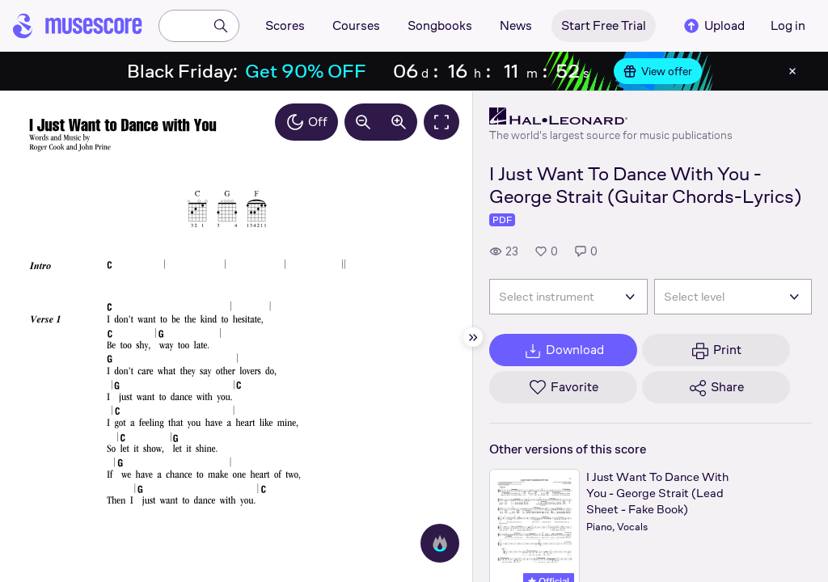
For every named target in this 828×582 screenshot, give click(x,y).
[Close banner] (792, 71)
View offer (657, 71)
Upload (713, 26)
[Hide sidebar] (473, 337)
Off (306, 122)
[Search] (221, 26)
